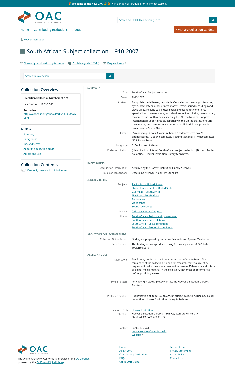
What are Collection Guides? (195, 30)
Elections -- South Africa (145, 195)
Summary (29, 134)
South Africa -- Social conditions (150, 223)
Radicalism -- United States (147, 184)
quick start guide (131, 3)
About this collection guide (39, 149)
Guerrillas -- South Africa (146, 191)
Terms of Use (177, 347)
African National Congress (147, 211)
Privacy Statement (180, 350)
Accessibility (177, 354)
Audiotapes (138, 199)
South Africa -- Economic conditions (152, 227)
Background (30, 139)
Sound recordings (142, 206)
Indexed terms (32, 144)
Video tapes (138, 203)
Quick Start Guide (129, 362)
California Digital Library (50, 362)
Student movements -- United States (152, 188)
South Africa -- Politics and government (154, 216)
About (76, 30)
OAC (40, 17)
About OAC (125, 350)
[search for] (163, 20)
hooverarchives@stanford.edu (149, 331)
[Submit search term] (213, 20)
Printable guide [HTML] (85, 63)
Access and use (32, 153)
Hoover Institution (34, 39)
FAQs (122, 358)
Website (136, 334)
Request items (115, 63)
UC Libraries (83, 358)
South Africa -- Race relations (148, 220)
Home (25, 30)
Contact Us (176, 358)
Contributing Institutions (51, 30)
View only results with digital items (44, 63)
